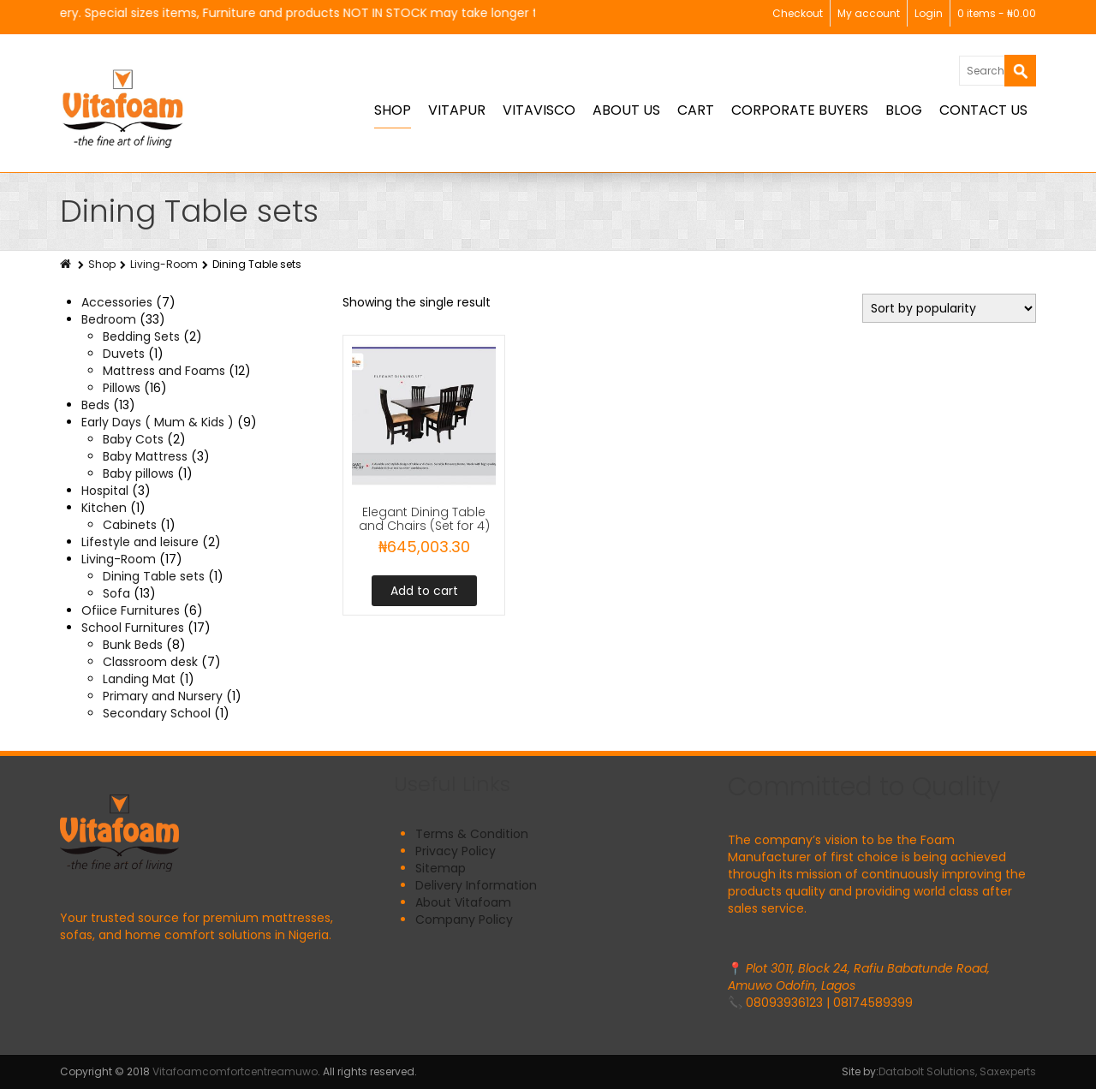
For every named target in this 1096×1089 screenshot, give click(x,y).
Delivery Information (476, 885)
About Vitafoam (463, 902)
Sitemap (440, 868)
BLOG (903, 110)
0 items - (996, 13)
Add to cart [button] (424, 590)
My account (868, 13)
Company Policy (464, 919)
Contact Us (983, 110)
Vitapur (456, 110)
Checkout (797, 13)
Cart (695, 110)
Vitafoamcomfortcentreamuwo (235, 1071)
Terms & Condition (471, 833)
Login (928, 13)
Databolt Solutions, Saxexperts (957, 1071)
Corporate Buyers (799, 110)
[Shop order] (949, 308)
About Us (626, 110)
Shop (392, 110)
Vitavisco (539, 110)
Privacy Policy (455, 851)
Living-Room (164, 264)
